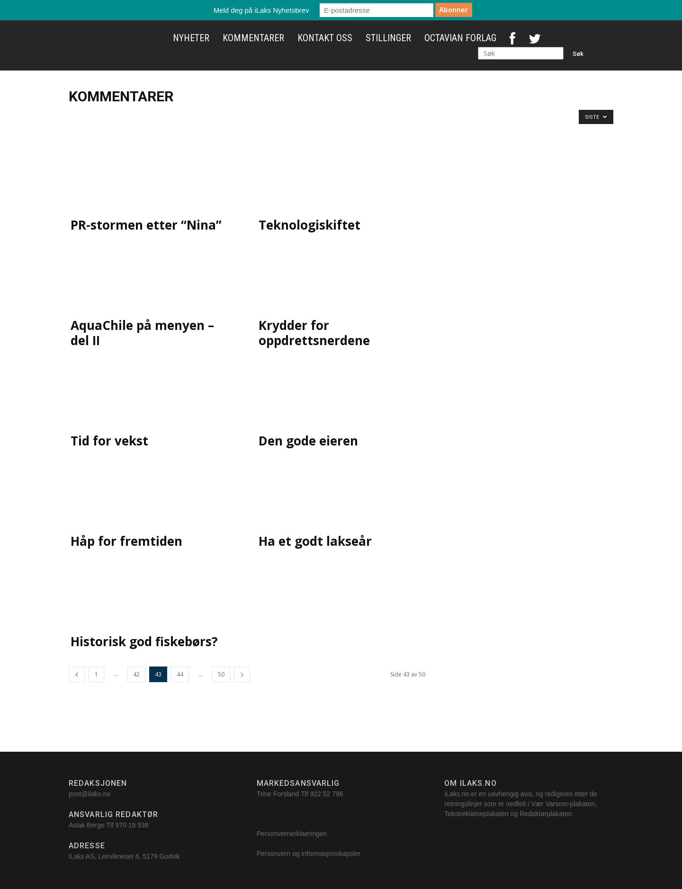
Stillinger (388, 38)
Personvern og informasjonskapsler (309, 853)
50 (221, 674)
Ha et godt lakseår (315, 541)
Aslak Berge (86, 825)
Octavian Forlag (460, 38)
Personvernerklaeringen (292, 833)
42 (136, 674)
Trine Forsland (278, 794)
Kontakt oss (324, 38)
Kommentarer (253, 38)
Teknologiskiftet (309, 224)
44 (180, 674)
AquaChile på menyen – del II (142, 333)
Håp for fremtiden (126, 541)
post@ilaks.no (89, 794)
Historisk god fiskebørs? (144, 641)
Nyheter (191, 38)
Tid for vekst (109, 440)
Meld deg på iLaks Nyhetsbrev (261, 10)
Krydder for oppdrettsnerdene (314, 333)
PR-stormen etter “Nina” (146, 224)
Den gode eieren (308, 440)
